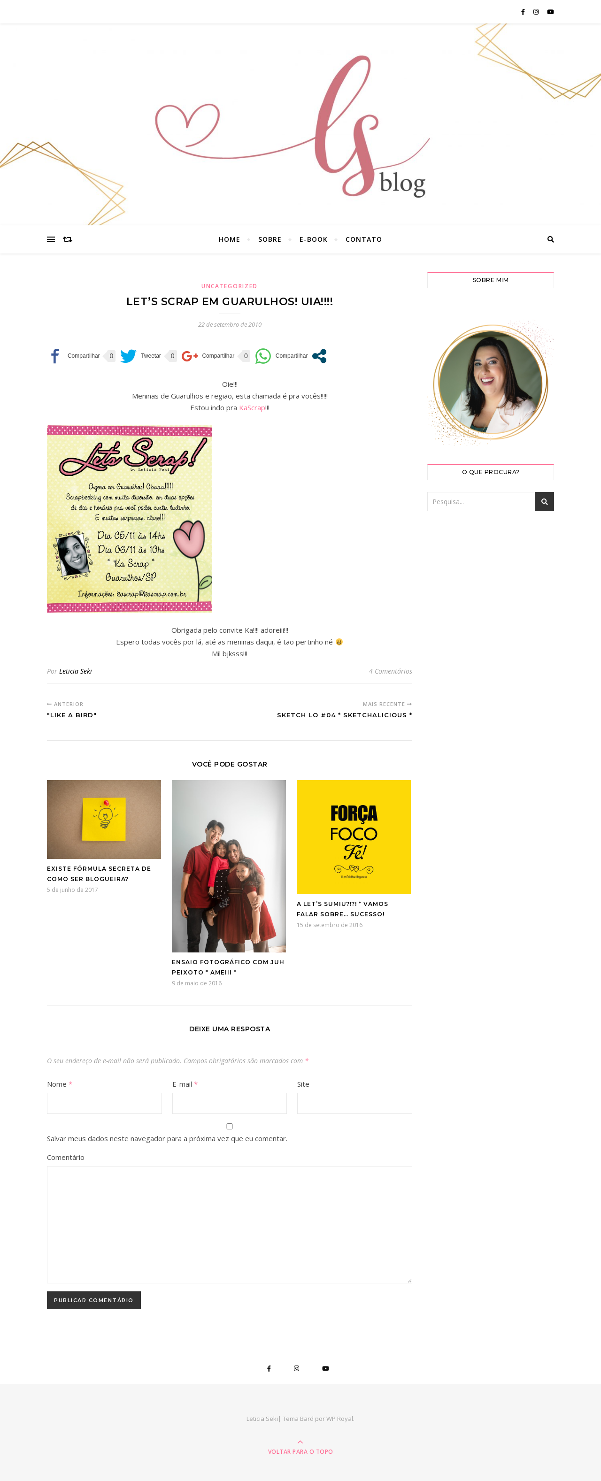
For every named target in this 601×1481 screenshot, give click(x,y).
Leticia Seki (75, 671)
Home (229, 239)
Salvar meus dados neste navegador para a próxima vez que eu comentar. (167, 1138)
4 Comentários (390, 671)
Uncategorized (229, 286)
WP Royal (339, 1418)
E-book (314, 239)
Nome (59, 1084)
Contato (364, 239)
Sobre (270, 239)
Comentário (66, 1157)
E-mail (185, 1084)
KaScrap (252, 407)
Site (303, 1084)
